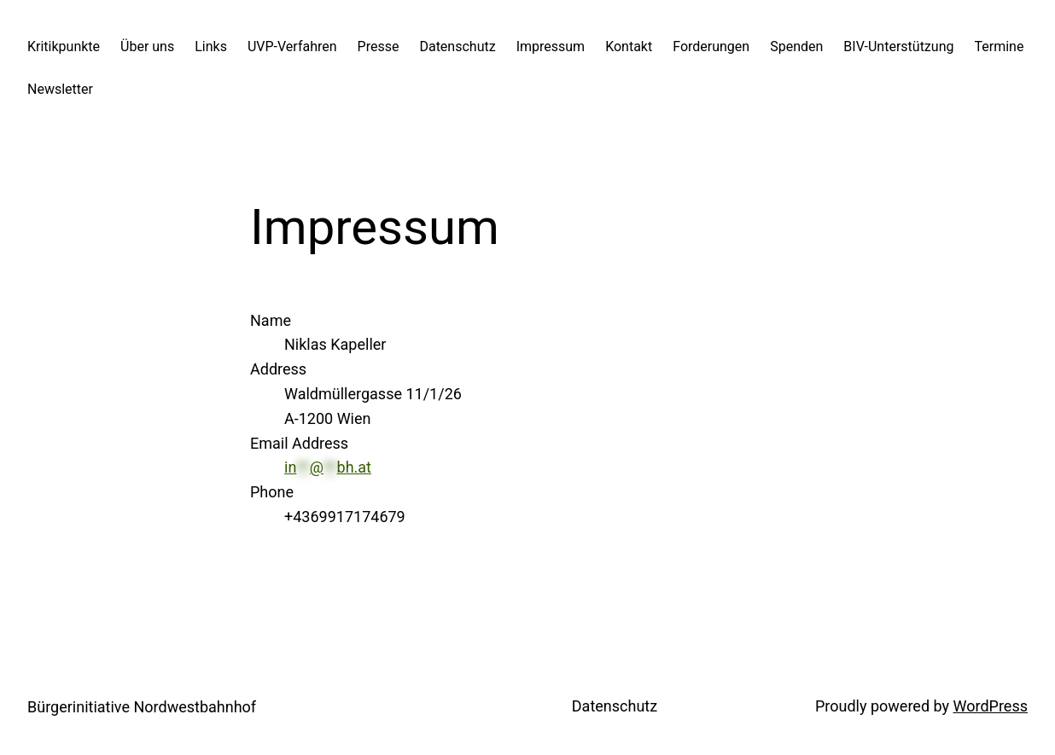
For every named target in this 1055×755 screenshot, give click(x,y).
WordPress (990, 706)
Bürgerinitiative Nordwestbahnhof (141, 707)
